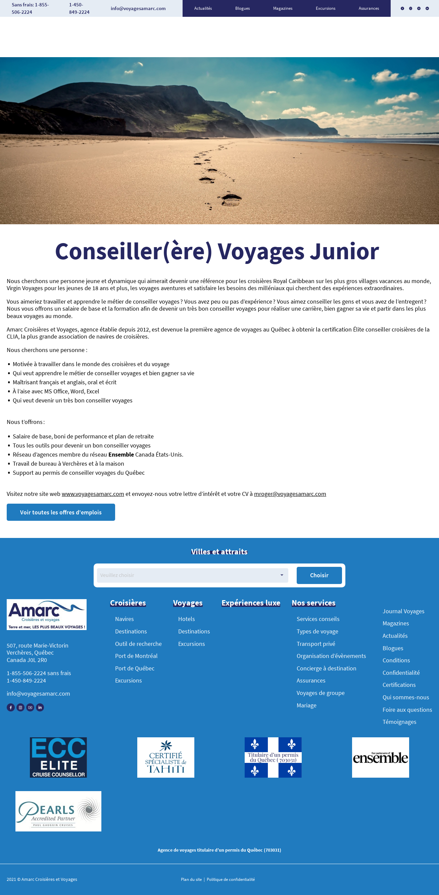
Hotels (186, 619)
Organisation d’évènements (331, 656)
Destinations (131, 631)
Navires (124, 619)
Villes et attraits (219, 551)
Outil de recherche (138, 644)
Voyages (188, 602)
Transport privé (316, 644)
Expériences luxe (251, 602)
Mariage (306, 705)
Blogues (242, 8)
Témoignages (400, 722)
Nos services (314, 602)
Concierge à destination (326, 668)
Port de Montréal (136, 656)
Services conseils (318, 619)
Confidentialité (401, 672)
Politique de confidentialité (230, 879)
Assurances (369, 8)
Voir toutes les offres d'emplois (61, 512)
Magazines (282, 8)
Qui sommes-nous (406, 697)
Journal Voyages (404, 611)
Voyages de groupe (321, 693)
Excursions (325, 8)
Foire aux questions (407, 709)
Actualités (203, 8)
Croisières (128, 602)
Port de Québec (134, 668)
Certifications (399, 685)
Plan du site (192, 879)
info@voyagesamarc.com (38, 693)
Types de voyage (317, 631)
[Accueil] (47, 615)
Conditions (396, 660)
